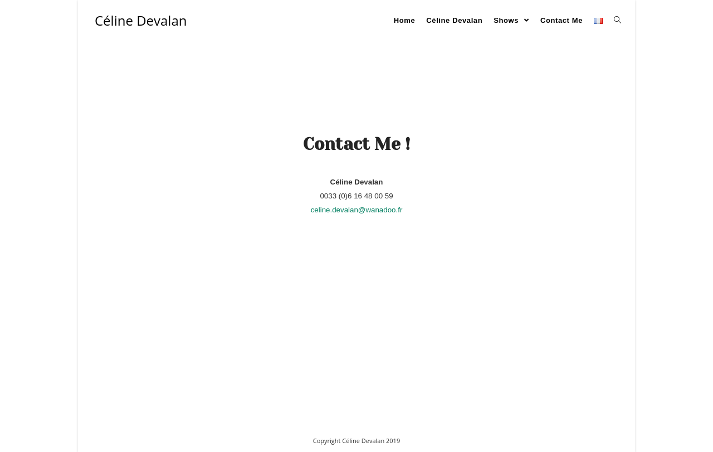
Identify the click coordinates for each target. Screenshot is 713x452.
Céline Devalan (141, 20)
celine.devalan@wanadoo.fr (357, 210)
